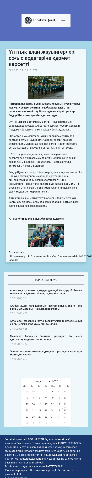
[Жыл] (56, 381)
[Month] (41, 381)
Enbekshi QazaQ (40, 20)
